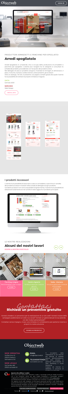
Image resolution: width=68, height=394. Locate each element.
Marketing (33, 391)
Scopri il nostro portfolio (16, 249)
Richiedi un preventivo (34, 330)
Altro (40, 391)
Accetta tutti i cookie (57, 388)
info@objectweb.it (36, 355)
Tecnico (17, 391)
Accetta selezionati (43, 388)
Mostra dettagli (49, 391)
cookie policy (56, 378)
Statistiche (25, 391)
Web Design (9, 88)
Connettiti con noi (36, 362)
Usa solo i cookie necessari (27, 388)
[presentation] (56, 247)
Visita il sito (11, 92)
